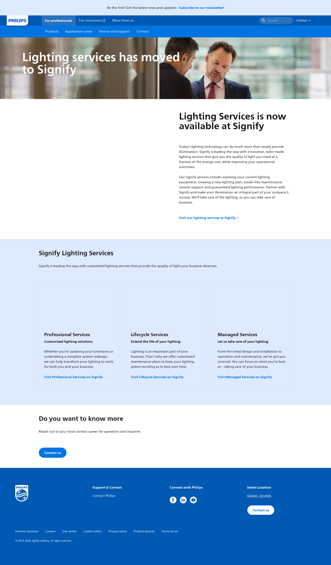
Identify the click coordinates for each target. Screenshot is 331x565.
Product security (144, 531)
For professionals (58, 20)
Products (51, 31)
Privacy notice (117, 531)
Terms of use (169, 531)
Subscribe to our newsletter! (201, 8)
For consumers (92, 20)
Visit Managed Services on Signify (245, 376)
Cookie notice (92, 531)
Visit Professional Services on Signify (73, 376)
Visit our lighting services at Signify (209, 217)
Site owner (69, 531)
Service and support (114, 31)
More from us (122, 20)
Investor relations (26, 531)
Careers (50, 531)
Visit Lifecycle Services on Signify (157, 376)
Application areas (78, 31)
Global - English (259, 495)
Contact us (260, 510)
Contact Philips (103, 495)
